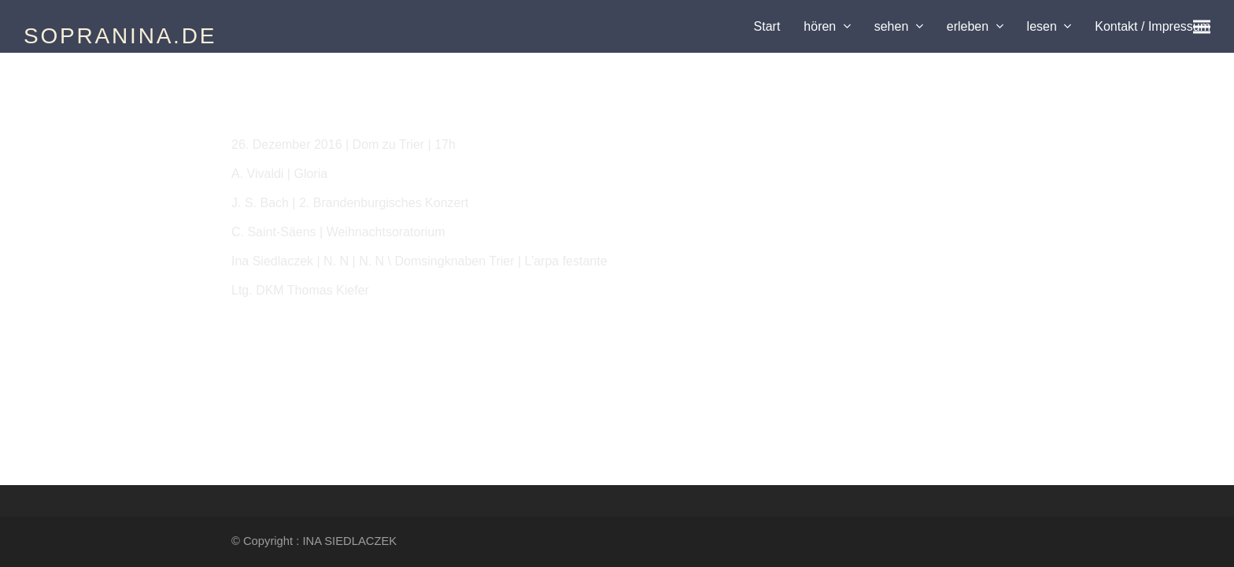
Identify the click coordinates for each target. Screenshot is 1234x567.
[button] (1201, 26)
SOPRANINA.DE (120, 36)
